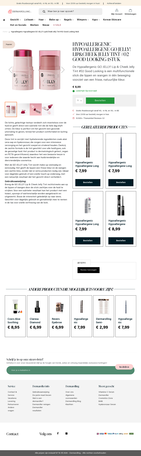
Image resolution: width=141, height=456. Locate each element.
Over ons (70, 392)
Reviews (82, 262)
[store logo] (20, 11)
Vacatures (12, 398)
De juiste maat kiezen (41, 395)
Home (5, 32)
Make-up (54, 20)
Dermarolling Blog (73, 401)
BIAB (101, 401)
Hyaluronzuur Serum (107, 405)
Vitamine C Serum (106, 392)
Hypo (95, 20)
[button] (10, 70)
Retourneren (13, 405)
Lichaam (29, 20)
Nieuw (46, 25)
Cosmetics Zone (106, 398)
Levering (11, 401)
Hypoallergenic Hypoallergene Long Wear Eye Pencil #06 (87, 224)
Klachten (69, 405)
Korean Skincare (112, 20)
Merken (34, 25)
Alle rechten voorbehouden (94, 453)
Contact (12, 433)
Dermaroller (104, 395)
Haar (41, 20)
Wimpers (82, 20)
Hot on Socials (18, 25)
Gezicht (15, 20)
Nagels (68, 20)
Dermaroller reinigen (41, 405)
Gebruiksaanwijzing (40, 392)
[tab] (82, 262)
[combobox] (70, 11)
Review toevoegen (88, 270)
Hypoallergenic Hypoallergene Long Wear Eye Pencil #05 (120, 166)
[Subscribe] (124, 367)
